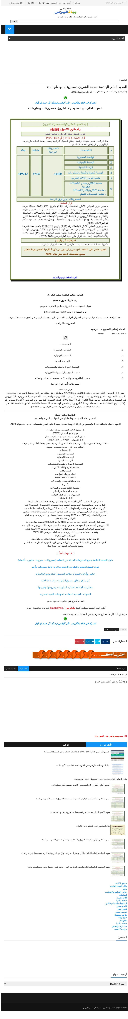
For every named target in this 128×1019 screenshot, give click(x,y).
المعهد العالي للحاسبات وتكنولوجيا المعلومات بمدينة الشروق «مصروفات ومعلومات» (72, 807)
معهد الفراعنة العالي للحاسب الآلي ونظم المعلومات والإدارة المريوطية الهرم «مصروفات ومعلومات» (64, 862)
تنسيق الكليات (119, 892)
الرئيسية (122, 80)
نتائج (123, 898)
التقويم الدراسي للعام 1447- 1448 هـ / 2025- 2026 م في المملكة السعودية (75, 760)
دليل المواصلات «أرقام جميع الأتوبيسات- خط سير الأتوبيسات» (82, 774)
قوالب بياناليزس (88, 1015)
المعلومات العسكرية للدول (114, 912)
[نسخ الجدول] (64, 347)
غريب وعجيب (119, 920)
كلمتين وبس (120, 915)
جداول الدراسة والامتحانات (114, 900)
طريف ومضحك (119, 923)
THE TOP (121, 926)
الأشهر (64, 753)
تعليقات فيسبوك (10, 678)
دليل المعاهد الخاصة (110, 639)
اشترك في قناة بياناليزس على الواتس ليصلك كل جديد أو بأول (64, 112)
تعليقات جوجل (24, 678)
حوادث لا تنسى (119, 938)
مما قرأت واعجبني (117, 935)
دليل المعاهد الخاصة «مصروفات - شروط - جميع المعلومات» (98, 787)
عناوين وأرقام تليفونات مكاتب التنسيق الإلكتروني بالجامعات (64, 583)
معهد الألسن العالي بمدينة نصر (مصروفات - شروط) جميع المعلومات (79, 821)
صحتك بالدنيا (120, 909)
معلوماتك (121, 929)
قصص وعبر (120, 918)
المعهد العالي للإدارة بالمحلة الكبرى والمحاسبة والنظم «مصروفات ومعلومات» (74, 848)
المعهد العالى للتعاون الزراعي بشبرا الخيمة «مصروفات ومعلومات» (79, 793)
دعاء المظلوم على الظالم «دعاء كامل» (92, 834)
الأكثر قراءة (105, 753)
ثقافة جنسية (120, 906)
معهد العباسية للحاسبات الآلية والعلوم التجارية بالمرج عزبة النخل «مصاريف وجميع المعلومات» (67, 875)
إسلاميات (121, 903)
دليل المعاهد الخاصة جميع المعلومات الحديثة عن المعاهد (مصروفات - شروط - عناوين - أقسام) (64, 569)
